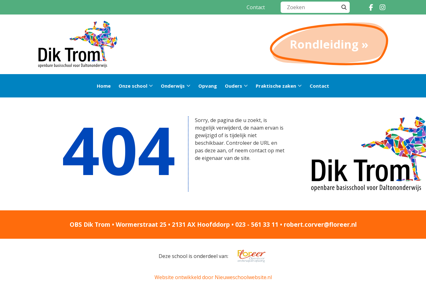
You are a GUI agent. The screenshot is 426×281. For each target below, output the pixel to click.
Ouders (233, 86)
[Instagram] (382, 7)
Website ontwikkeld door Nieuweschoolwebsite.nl (213, 277)
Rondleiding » (329, 44)
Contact (256, 7)
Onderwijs (173, 86)
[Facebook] (371, 7)
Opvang (207, 86)
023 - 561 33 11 (256, 224)
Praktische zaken (276, 86)
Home (104, 86)
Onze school (133, 86)
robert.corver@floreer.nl (320, 224)
